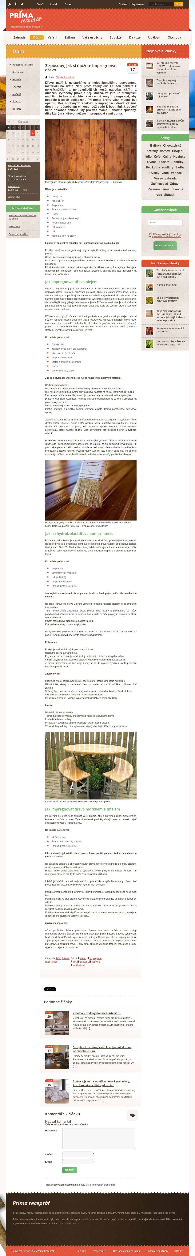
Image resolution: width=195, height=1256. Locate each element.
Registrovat (137, 4)
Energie (16, 86)
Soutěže (115, 37)
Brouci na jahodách (18, 234)
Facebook (16, 4)
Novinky (179, 156)
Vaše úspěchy (92, 37)
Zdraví (174, 183)
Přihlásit (123, 4)
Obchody (174, 37)
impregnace (96, 958)
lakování (84, 962)
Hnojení (177, 151)
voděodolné (79, 965)
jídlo (148, 156)
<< (8, 121)
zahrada (171, 178)
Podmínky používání (157, 1251)
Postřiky (177, 162)
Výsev (158, 178)
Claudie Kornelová (65, 77)
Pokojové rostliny (22, 64)
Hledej (179, 4)
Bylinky (155, 145)
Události (154, 37)
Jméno (49, 1154)
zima (166, 189)
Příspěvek (51, 1130)
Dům (36, 37)
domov (165, 151)
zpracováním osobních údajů (166, 236)
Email (48, 1161)
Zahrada (20, 37)
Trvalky (154, 173)
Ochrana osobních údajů (126, 1251)
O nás (68, 4)
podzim (164, 162)
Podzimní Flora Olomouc (19, 165)
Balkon (16, 109)
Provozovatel (99, 1251)
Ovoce (152, 162)
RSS (10, 4)
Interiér (65, 958)
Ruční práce (51, 962)
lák (74, 962)
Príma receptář (26, 17)
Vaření (52, 37)
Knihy (167, 156)
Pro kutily (153, 167)
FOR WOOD (14, 186)
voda (165, 173)
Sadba (180, 167)
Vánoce (176, 173)
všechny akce (14, 197)
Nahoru (179, 1251)
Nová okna (14, 226)
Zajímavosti (159, 183)
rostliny (167, 167)
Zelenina (154, 189)
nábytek (96, 962)
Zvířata (70, 37)
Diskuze (135, 37)
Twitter (22, 4)
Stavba (16, 101)
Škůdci (169, 194)
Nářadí (16, 94)
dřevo (83, 958)
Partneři (81, 1251)
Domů (40, 4)
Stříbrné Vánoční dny (17, 176)
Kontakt (54, 4)
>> (38, 121)
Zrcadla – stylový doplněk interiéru (97, 1013)
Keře (157, 156)
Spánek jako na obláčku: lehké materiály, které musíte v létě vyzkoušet (101, 1083)
